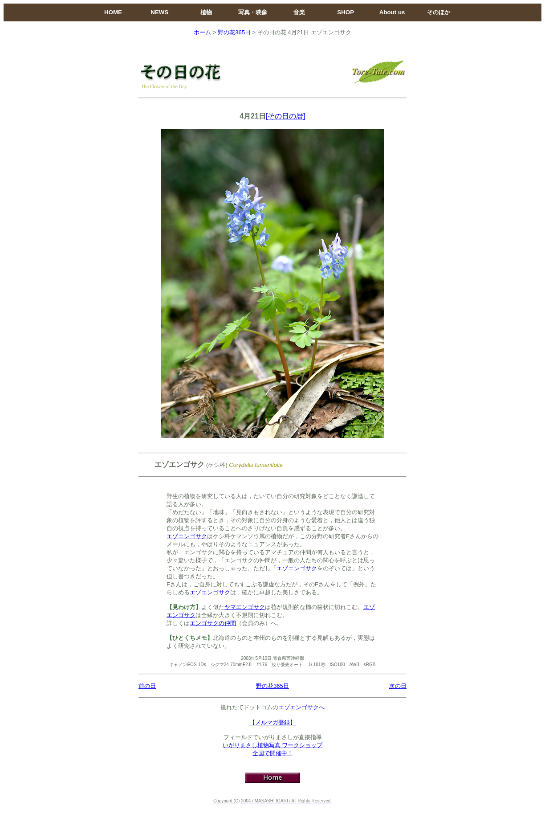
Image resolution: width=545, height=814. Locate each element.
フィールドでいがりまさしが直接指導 (273, 737)
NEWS (159, 12)
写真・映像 (252, 12)
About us (392, 12)
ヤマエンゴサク (244, 607)
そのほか (438, 12)
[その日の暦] (285, 116)
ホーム (202, 32)
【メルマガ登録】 (272, 722)
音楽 (299, 12)
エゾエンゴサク (187, 536)
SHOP (345, 12)
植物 (206, 12)
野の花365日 (234, 32)
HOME (113, 12)
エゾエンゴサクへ (301, 707)
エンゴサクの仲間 (213, 623)
